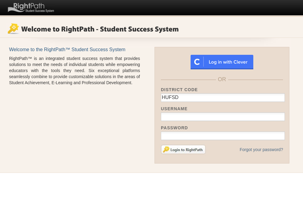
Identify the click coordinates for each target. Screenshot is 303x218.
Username (174, 108)
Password (174, 127)
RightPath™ (31, 6)
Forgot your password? (261, 149)
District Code (179, 89)
